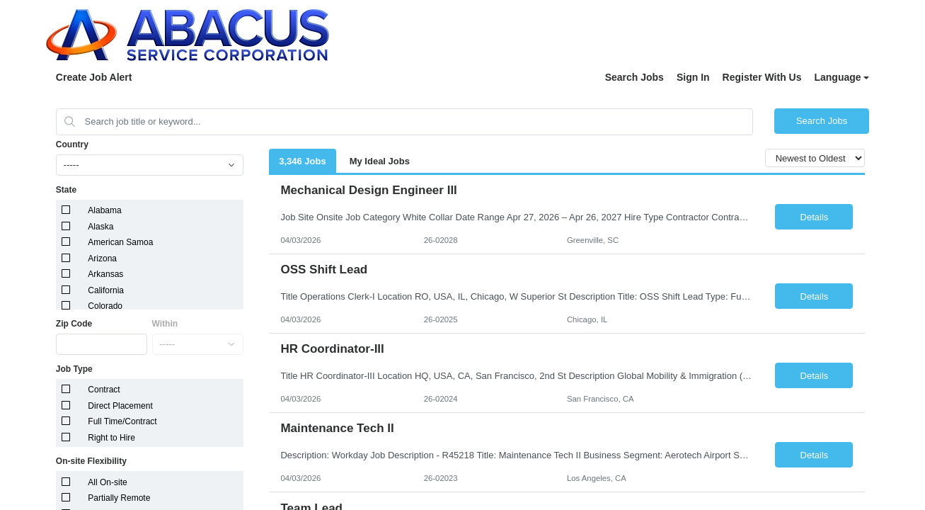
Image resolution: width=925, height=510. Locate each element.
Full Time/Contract (122, 421)
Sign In (693, 77)
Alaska (100, 227)
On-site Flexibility (91, 461)
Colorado (105, 306)
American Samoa (120, 242)
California (106, 290)
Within (165, 324)
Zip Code (74, 324)
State (66, 190)
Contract (104, 390)
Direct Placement (120, 406)
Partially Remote (119, 498)
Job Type (74, 369)
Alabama (104, 210)
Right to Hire (111, 438)
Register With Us (762, 77)
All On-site (107, 482)
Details (814, 217)
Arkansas (105, 274)
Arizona (102, 259)
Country (72, 144)
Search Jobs (634, 77)
